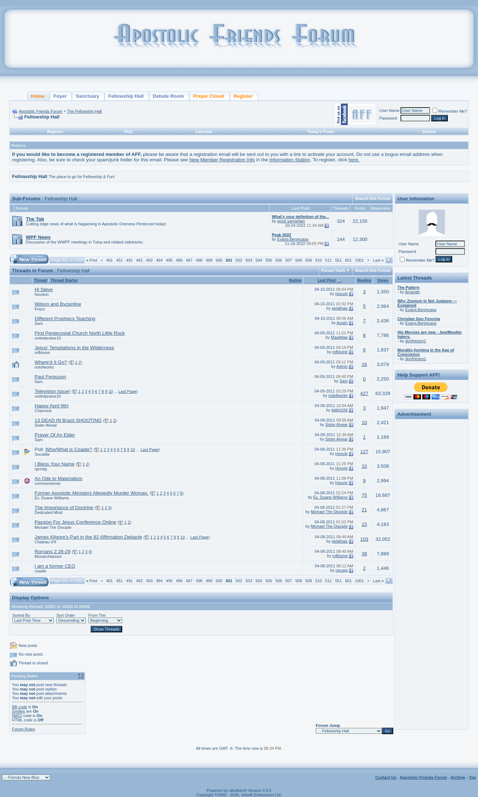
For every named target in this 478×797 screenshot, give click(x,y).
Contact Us (386, 777)
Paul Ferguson (50, 376)
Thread (40, 280)
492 (139, 260)
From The (96, 615)
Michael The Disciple (329, 512)
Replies (364, 280)
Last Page (127, 391)
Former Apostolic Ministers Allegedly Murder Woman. (91, 493)
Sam (39, 323)
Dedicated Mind (48, 512)
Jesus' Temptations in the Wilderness (74, 347)
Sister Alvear (46, 425)
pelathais (340, 308)
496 (179, 260)
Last (378, 260)
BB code (19, 707)
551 (338, 260)
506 (278, 260)
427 (364, 393)
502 (239, 260)
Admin (342, 366)
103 (364, 539)
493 (149, 260)
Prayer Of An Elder (55, 435)
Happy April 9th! (52, 405)
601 (348, 260)
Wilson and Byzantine (58, 304)
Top (472, 777)
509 (308, 260)
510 (318, 260)
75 (364, 495)
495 (169, 260)
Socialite (42, 454)
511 (328, 260)
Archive (458, 777)
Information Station (290, 159)
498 (199, 260)
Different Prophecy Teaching (65, 318)
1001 (359, 260)
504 (258, 260)
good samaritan (291, 221)
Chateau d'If (45, 542)
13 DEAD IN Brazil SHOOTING (68, 420)
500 (219, 260)
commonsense (48, 483)
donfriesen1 (415, 341)
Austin (342, 323)
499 (209, 260)
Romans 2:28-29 (53, 551)
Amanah (412, 292)
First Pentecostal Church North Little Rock (80, 333)
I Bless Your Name (55, 464)
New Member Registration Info (222, 159)
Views (383, 280)
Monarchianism (48, 556)
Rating (295, 280)
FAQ (128, 131)
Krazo (40, 309)
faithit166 (339, 410)
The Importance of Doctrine (64, 507)
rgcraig (41, 469)
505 (269, 260)
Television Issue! (52, 391)
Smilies (18, 711)
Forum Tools (333, 270)
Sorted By (21, 615)
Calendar (203, 131)
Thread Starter (64, 280)
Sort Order (65, 615)
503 (249, 260)
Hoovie (341, 293)
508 (298, 260)
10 (110, 391)
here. (353, 159)
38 (364, 553)
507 (288, 260)
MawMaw (339, 337)
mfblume (42, 352)
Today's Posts (320, 131)
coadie (40, 571)
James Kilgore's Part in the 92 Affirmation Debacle (88, 537)
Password (388, 118)
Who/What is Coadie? (68, 449)
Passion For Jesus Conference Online (75, 522)
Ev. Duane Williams (52, 498)
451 (119, 260)
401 (109, 260)
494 (159, 260)
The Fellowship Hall (84, 111)
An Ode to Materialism (59, 478)
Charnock (43, 410)
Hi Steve (44, 289)
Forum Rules (23, 729)
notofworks (44, 367)
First (91, 260)
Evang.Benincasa (292, 239)
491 (129, 260)
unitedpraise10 (48, 338)
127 (364, 451)
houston (42, 294)
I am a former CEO (55, 566)
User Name (389, 110)
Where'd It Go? (51, 362)
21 (364, 509)
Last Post (327, 280)
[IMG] (17, 715)
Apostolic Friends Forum (40, 111)
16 (364, 364)
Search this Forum (372, 198)
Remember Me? (450, 111)
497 (189, 260)
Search (429, 131)
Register (55, 131)
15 (364, 524)
